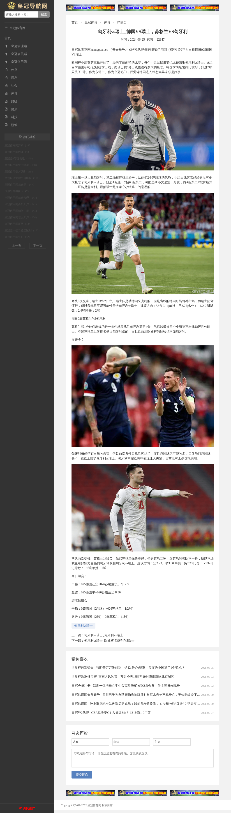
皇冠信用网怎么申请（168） (21, 165)
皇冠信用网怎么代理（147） (21, 197)
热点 (11, 69)
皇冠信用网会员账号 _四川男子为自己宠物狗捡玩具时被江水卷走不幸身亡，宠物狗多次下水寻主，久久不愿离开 (150, 694)
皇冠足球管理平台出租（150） (23, 178)
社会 (11, 85)
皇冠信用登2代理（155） (19, 171)
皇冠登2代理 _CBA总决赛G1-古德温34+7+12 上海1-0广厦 (111, 712)
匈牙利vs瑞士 (83, 625)
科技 (11, 117)
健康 (11, 109)
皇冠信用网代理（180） (19, 152)
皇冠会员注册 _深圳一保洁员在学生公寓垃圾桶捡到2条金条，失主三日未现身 (126, 685)
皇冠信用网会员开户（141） (21, 204)
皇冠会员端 (16, 54)
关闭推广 (29, 808)
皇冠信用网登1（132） (18, 237)
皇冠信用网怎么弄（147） (20, 184)
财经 (11, 101)
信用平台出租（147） (17, 191)
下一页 (37, 245)
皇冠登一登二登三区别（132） (23, 230)
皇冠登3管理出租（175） (19, 158)
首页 (8, 38)
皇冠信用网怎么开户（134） (21, 217)
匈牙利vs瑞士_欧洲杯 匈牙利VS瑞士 (109, 640)
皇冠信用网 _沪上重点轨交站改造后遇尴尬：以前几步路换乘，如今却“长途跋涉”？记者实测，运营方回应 (145, 703)
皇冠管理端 (16, 46)
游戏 (11, 125)
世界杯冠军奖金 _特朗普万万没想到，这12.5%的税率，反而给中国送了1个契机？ (128, 667)
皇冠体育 (91, 22)
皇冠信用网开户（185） (19, 145)
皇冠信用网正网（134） (19, 223)
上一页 (16, 245)
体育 (11, 93)
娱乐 (11, 77)
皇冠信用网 (16, 62)
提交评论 (82, 777)
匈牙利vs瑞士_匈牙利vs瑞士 (103, 635)
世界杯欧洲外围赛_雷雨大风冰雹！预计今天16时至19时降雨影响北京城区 (123, 676)
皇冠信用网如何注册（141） (21, 210)
